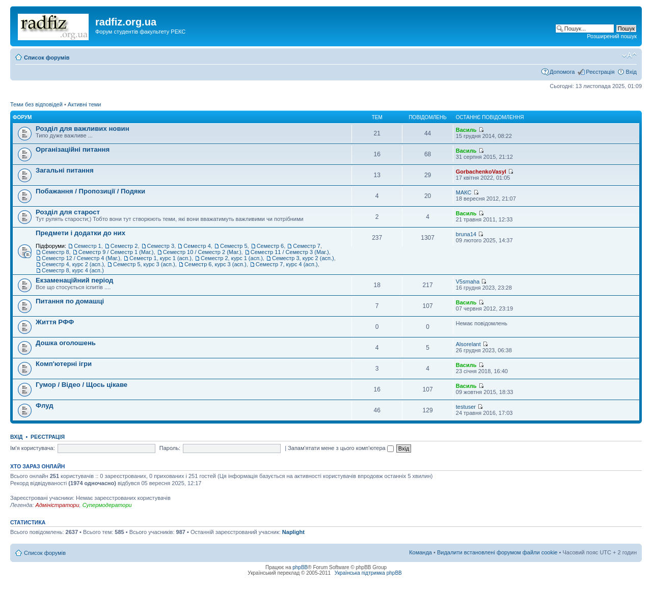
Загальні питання (65, 170)
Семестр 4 (197, 246)
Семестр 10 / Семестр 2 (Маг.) (202, 252)
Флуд (44, 405)
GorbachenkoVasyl (481, 171)
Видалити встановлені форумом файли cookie (497, 552)
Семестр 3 (161, 246)
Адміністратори (57, 505)
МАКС (464, 192)
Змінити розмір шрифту (629, 55)
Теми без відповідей (36, 104)
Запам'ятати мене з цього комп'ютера (341, 448)
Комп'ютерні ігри (64, 364)
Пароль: (169, 448)
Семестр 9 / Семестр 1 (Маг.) (116, 252)
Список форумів (46, 57)
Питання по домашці (70, 301)
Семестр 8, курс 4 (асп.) (73, 270)
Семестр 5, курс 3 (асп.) (144, 264)
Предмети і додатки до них (80, 233)
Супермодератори (107, 505)
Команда (420, 552)
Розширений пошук (612, 36)
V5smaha (467, 281)
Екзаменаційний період (75, 280)
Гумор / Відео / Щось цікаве (81, 384)
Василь (466, 130)
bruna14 (466, 234)
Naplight (293, 532)
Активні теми (84, 104)
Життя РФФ (55, 322)
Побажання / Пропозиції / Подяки (90, 191)
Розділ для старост (68, 212)
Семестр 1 (87, 246)
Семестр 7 (306, 246)
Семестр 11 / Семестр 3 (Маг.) (290, 252)
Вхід (631, 72)
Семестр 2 (124, 246)
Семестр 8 (55, 252)
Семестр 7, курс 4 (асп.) (287, 264)
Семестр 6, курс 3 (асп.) (215, 264)
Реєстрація (600, 72)
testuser (466, 407)
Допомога (562, 72)
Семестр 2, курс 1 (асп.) (232, 258)
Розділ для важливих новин (82, 128)
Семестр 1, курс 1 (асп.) (160, 258)
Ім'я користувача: (32, 448)
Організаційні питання (73, 149)
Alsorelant (468, 344)
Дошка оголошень (66, 343)
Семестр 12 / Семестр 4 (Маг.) (81, 258)
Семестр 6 (270, 246)
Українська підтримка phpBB (368, 573)
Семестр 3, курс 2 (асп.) (303, 258)
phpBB (300, 567)
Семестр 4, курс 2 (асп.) (73, 264)
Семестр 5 (234, 246)
